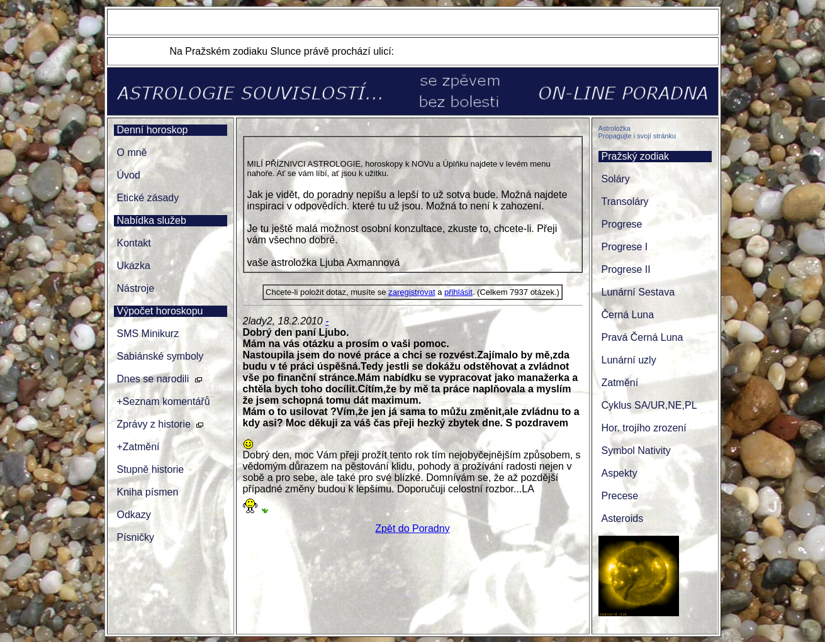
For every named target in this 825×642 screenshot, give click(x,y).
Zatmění (620, 382)
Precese (620, 495)
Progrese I (625, 246)
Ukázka (133, 265)
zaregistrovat (411, 292)
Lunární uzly (629, 360)
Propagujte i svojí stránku (637, 136)
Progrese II (626, 269)
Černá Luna (628, 314)
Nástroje (136, 288)
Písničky (136, 537)
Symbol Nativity (636, 450)
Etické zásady (148, 197)
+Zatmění (138, 446)
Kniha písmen (148, 492)
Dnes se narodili (153, 379)
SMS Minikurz (148, 333)
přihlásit (458, 292)
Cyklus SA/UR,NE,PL (649, 405)
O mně (132, 152)
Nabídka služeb (151, 220)
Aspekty (619, 473)
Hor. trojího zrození (644, 428)
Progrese (622, 224)
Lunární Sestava (638, 292)
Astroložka (614, 128)
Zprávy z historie (154, 424)
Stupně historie (150, 469)
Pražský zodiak (636, 156)
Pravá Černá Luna (642, 337)
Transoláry (625, 201)
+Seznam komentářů (163, 401)
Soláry (616, 179)
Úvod (128, 175)
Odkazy (134, 514)
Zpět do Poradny (412, 528)
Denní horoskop (152, 130)
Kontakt (134, 243)
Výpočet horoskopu (160, 311)
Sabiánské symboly (160, 356)
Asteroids (623, 518)
